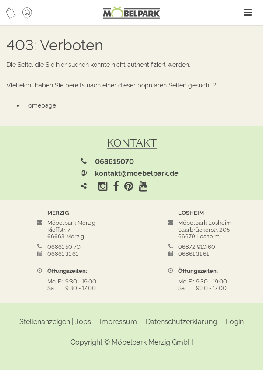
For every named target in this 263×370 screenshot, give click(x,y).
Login (235, 321)
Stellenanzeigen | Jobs (55, 321)
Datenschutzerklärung (181, 321)
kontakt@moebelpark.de (137, 173)
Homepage (40, 105)
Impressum (118, 321)
